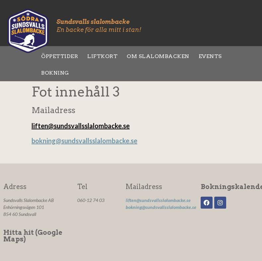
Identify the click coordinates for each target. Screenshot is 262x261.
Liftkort (102, 56)
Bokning (55, 73)
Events (210, 56)
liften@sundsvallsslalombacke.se (81, 126)
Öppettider (59, 56)
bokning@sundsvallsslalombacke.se (84, 141)
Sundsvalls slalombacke (92, 21)
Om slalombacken (158, 56)
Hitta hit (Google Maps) (32, 235)
